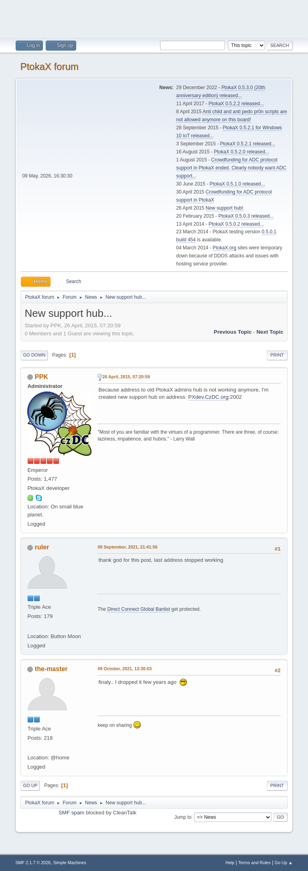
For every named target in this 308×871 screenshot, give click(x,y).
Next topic (269, 332)
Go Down (34, 355)
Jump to (183, 817)
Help (229, 862)
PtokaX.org (224, 248)
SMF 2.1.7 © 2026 (33, 862)
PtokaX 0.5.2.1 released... (248, 144)
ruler (42, 547)
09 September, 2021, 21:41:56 (127, 547)
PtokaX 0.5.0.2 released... (236, 224)
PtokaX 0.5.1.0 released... (237, 184)
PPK (41, 376)
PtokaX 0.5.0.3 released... (246, 216)
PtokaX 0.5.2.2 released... (236, 103)
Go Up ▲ (284, 862)
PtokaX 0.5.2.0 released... (241, 152)
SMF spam (71, 813)
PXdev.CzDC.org (208, 397)
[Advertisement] (154, 18)
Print (277, 355)
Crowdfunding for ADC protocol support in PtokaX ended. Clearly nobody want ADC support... (231, 168)
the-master (51, 668)
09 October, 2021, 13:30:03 (124, 668)
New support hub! (224, 208)
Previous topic (233, 332)
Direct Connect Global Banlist (138, 609)
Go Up (30, 785)
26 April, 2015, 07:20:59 (126, 376)
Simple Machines (69, 862)
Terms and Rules (254, 862)
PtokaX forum (49, 66)
